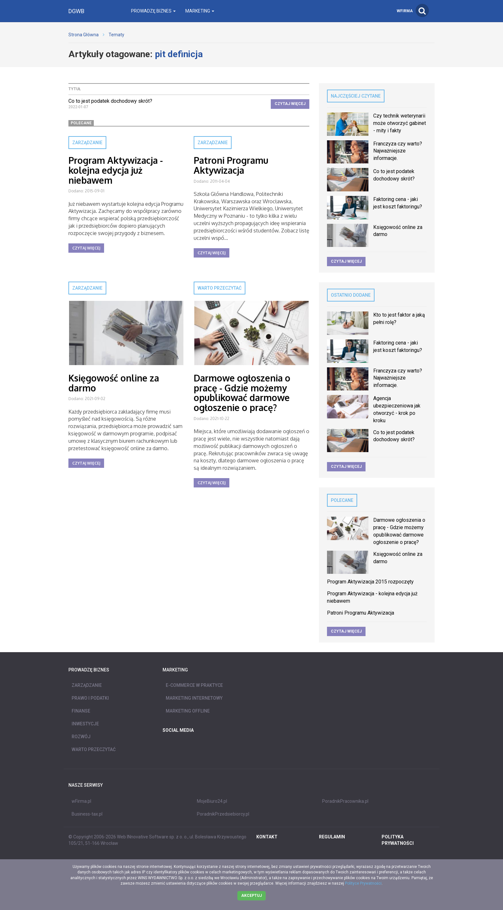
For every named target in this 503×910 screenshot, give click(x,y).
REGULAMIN (332, 836)
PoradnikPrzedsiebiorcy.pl (223, 814)
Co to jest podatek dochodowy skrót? (110, 101)
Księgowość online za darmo (113, 383)
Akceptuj (251, 895)
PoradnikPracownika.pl (345, 801)
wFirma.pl (81, 801)
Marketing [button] (199, 10)
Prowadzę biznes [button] (153, 10)
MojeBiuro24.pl (212, 801)
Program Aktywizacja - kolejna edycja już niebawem (115, 170)
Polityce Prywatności (363, 883)
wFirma (405, 11)
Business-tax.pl (87, 814)
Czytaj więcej (290, 103)
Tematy (116, 34)
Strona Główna (83, 34)
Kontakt (267, 836)
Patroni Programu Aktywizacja (231, 165)
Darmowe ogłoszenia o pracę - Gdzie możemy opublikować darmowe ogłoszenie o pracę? (242, 392)
